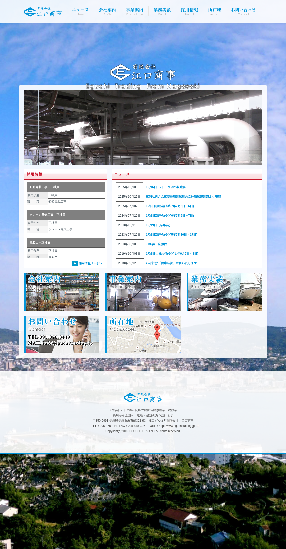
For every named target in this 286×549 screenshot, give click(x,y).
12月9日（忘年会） (159, 320)
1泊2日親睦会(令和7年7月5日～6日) (170, 301)
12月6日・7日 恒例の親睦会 (166, 282)
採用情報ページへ (91, 358)
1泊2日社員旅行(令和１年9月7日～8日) (172, 348)
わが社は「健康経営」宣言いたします (171, 358)
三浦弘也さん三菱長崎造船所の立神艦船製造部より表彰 (183, 291)
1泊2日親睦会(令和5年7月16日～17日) (171, 329)
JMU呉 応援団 (156, 339)
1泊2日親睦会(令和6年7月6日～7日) (170, 310)
